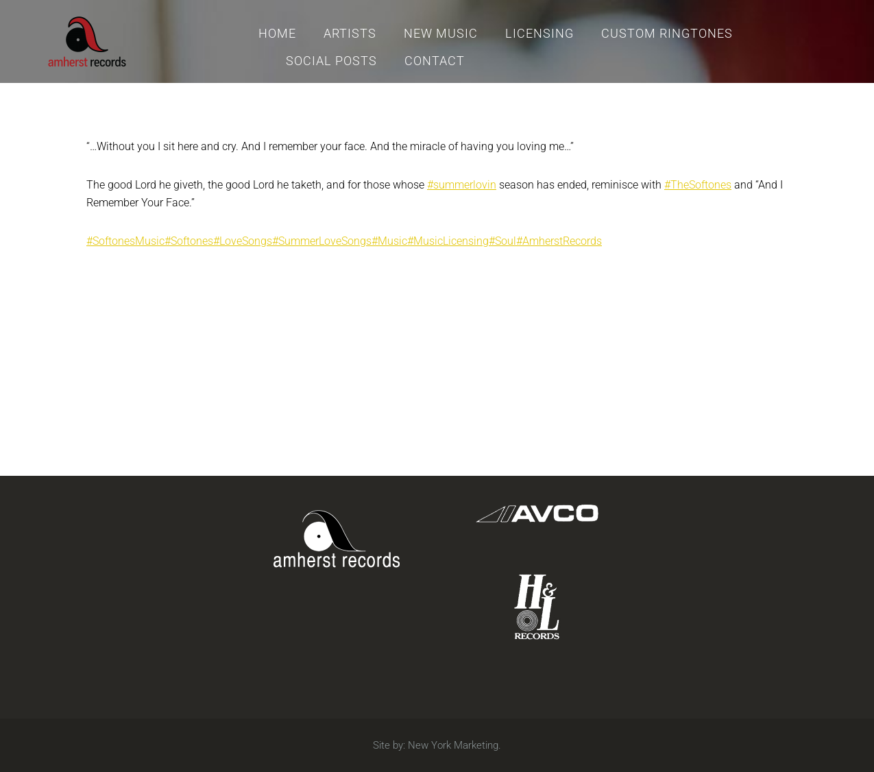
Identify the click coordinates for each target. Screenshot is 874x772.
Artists (350, 33)
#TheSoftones (697, 184)
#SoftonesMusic (125, 241)
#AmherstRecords (559, 241)
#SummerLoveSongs (322, 241)
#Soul (502, 241)
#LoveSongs (242, 241)
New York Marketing (453, 745)
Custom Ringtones (667, 33)
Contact (434, 60)
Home (277, 33)
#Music (389, 241)
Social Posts (331, 60)
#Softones (189, 241)
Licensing (539, 33)
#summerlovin (461, 184)
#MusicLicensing (448, 241)
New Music (441, 33)
